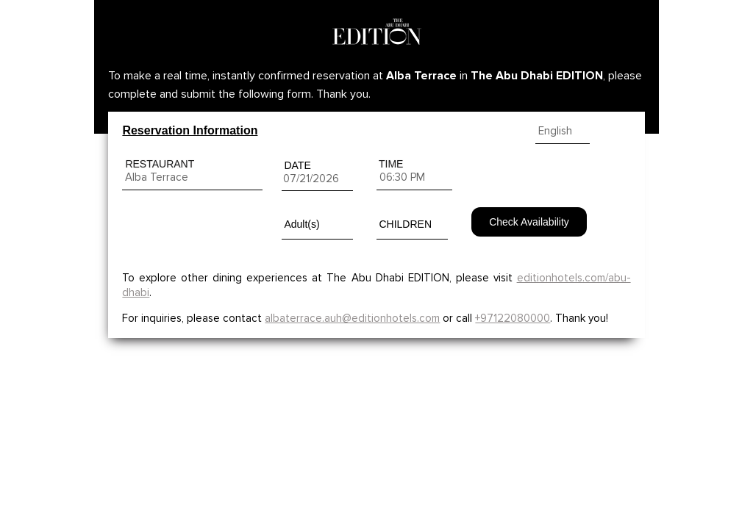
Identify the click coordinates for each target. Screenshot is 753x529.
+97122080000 (512, 318)
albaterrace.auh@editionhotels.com (352, 318)
